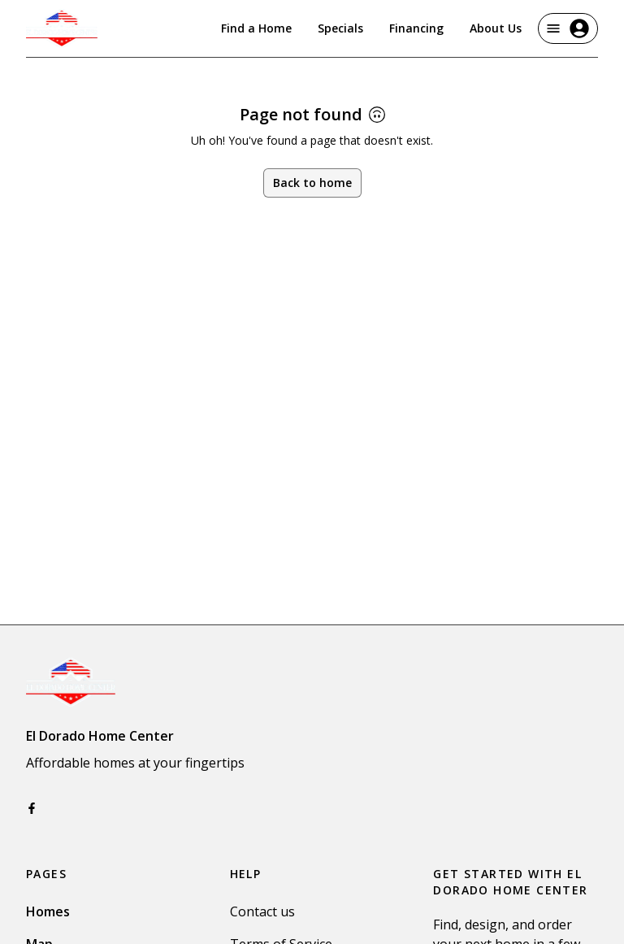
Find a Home (256, 28)
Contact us (262, 911)
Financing (416, 28)
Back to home (312, 182)
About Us (496, 28)
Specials (340, 28)
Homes (48, 911)
